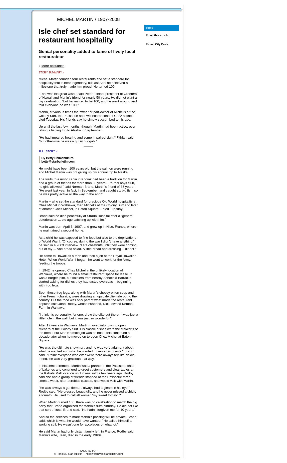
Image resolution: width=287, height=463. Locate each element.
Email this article (157, 35)
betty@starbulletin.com (58, 161)
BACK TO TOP (88, 450)
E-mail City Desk (157, 44)
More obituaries (52, 66)
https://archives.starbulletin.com (104, 453)
